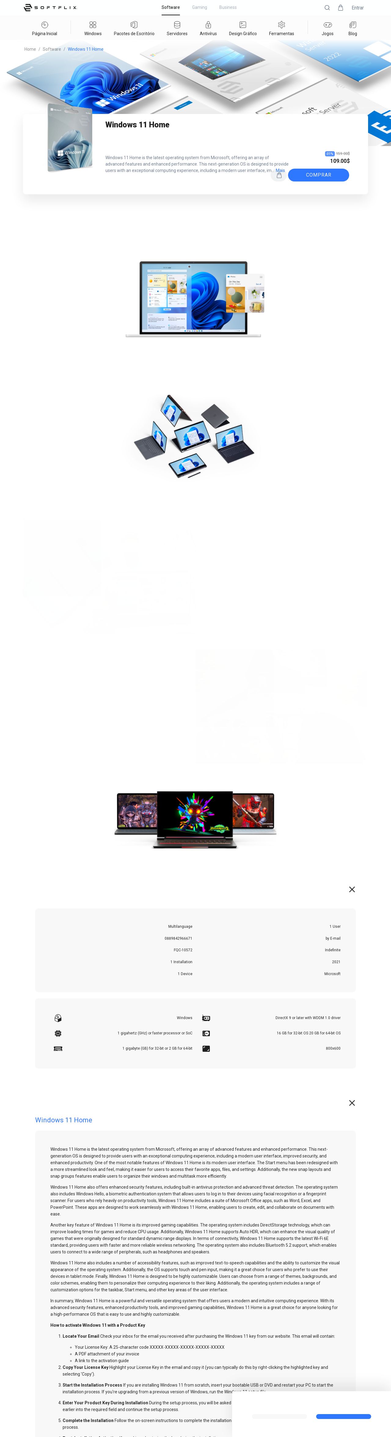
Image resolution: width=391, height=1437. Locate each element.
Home (30, 49)
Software (52, 49)
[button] (327, 7)
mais (280, 170)
